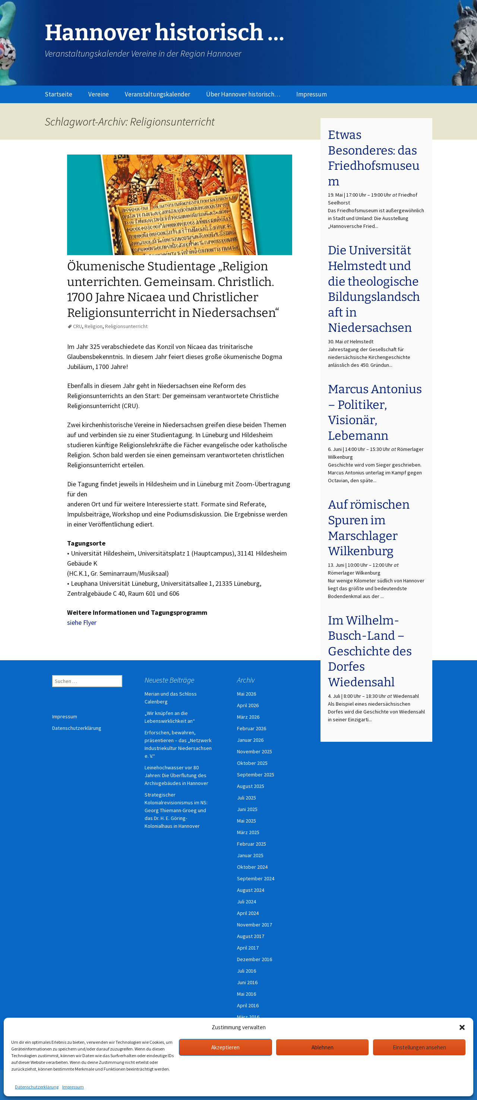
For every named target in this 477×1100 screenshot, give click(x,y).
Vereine (98, 94)
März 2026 (248, 716)
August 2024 (250, 890)
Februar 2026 (251, 728)
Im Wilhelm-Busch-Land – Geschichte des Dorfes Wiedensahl (370, 651)
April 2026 (248, 705)
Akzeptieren (225, 1047)
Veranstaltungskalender (157, 94)
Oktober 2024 (252, 867)
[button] (462, 1027)
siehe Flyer (82, 622)
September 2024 (255, 878)
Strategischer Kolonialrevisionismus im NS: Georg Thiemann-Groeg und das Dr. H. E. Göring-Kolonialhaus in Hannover (176, 810)
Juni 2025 (247, 809)
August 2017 (250, 936)
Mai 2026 (246, 693)
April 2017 (248, 947)
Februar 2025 (251, 843)
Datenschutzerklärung (37, 1087)
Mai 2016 (246, 994)
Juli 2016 (246, 970)
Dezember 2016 (254, 959)
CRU (77, 326)
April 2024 (248, 913)
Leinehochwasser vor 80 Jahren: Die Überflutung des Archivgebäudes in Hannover (176, 775)
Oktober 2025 (252, 763)
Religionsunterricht (126, 326)
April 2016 (248, 1005)
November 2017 (254, 924)
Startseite (58, 94)
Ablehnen (323, 1047)
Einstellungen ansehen (419, 1047)
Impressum (73, 1087)
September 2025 (255, 774)
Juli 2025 (246, 797)
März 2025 (248, 832)
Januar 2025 (250, 855)
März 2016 (248, 1017)
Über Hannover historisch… (243, 94)
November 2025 (254, 751)
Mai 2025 (246, 820)
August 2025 (250, 786)
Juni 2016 (247, 982)
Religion (93, 326)
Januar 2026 (250, 740)
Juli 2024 (246, 901)
